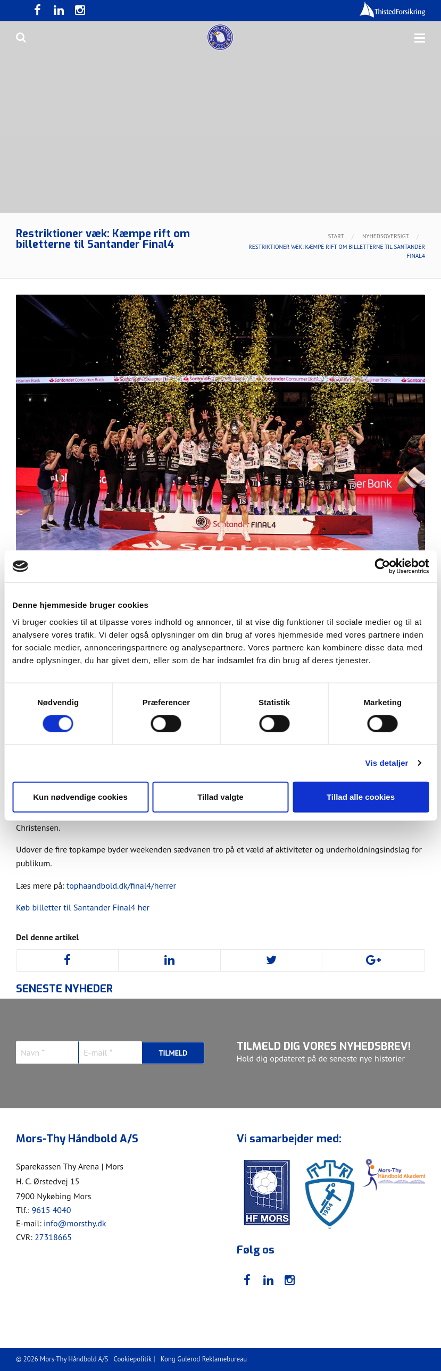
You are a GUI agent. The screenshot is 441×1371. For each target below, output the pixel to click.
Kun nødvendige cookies (80, 796)
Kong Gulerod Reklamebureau (204, 1359)
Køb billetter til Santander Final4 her (82, 907)
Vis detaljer (387, 762)
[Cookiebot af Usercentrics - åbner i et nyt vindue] (382, 566)
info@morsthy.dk (75, 1223)
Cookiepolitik (133, 1359)
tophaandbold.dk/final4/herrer (121, 885)
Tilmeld (173, 1052)
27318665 (53, 1237)
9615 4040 (51, 1210)
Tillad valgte (220, 796)
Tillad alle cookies (361, 796)
